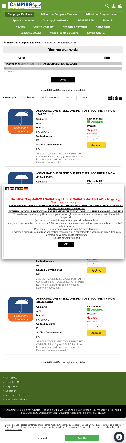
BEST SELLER (86, 21)
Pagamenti (11, 389)
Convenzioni (105, 28)
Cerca (21, 60)
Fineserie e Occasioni (75, 28)
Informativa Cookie (13, 429)
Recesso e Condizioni (17, 398)
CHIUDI (123, 424)
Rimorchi (109, 21)
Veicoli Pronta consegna (64, 35)
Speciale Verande (21, 21)
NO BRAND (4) (11, 74)
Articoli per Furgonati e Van (103, 14)
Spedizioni (11, 393)
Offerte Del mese (43, 28)
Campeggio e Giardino (55, 21)
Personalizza (44, 438)
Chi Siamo (11, 380)
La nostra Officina (30, 35)
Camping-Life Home (19, 14)
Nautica (18, 28)
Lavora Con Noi (97, 35)
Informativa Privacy (16, 402)
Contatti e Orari (13, 385)
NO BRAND (42, 134)
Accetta (82, 438)
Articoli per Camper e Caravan (59, 14)
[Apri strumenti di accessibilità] (119, 437)
